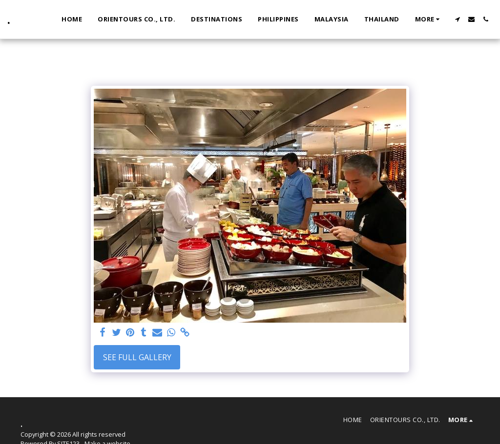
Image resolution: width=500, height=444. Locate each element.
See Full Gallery (137, 357)
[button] (457, 19)
